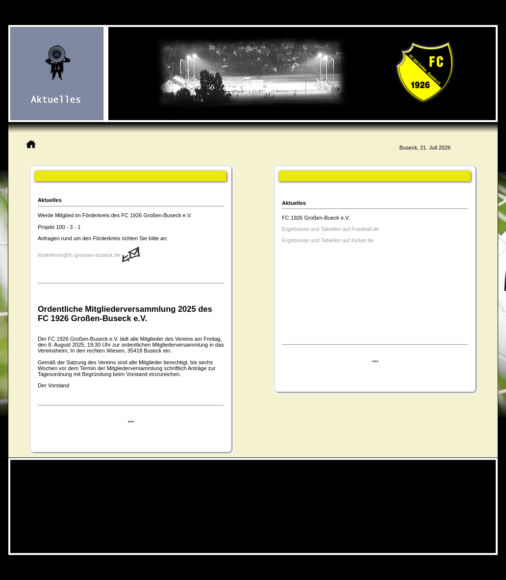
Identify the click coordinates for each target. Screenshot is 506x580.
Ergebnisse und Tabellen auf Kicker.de (328, 240)
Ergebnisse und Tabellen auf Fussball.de (331, 229)
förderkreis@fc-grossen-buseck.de (79, 255)
